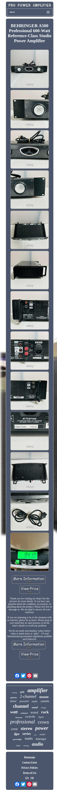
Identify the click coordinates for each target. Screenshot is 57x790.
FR (32, 778)
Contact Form (29, 762)
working (14, 693)
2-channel (28, 696)
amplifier (38, 690)
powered (24, 701)
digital (41, 717)
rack (45, 712)
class (18, 745)
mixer (13, 701)
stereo (26, 728)
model (42, 734)
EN (27, 778)
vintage (43, 708)
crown (43, 722)
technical (24, 713)
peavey (13, 697)
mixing (26, 745)
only (35, 735)
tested (34, 712)
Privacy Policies (29, 767)
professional (22, 721)
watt (14, 712)
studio (35, 701)
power (41, 728)
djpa (16, 734)
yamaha (45, 701)
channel (21, 706)
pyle (22, 691)
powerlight (17, 739)
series (26, 734)
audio (37, 744)
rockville (30, 716)
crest (14, 729)
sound (35, 707)
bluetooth (18, 717)
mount (44, 697)
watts (29, 738)
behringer (41, 738)
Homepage (29, 757)
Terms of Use (29, 772)
